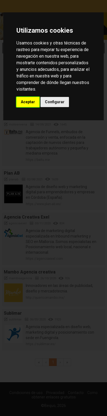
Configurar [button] (55, 102)
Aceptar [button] (28, 102)
